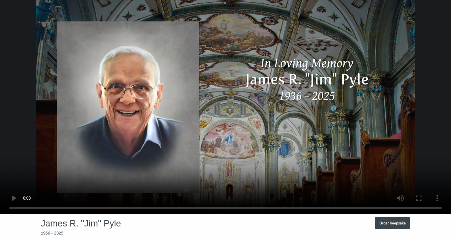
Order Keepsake (392, 223)
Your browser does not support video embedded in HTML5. (225, 107)
